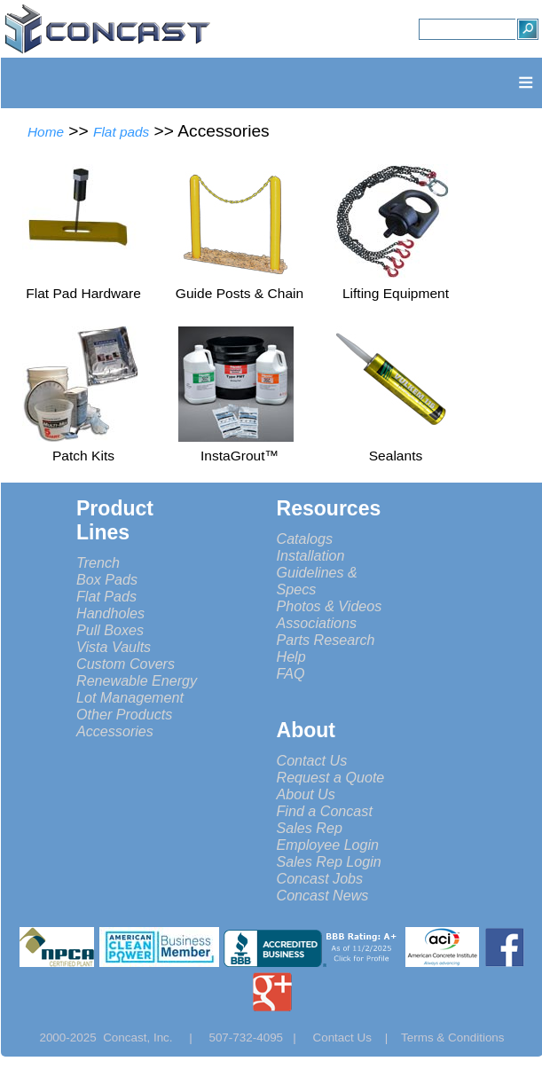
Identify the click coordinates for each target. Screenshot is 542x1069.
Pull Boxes (110, 630)
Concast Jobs (320, 878)
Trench (98, 562)
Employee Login (328, 845)
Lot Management (130, 697)
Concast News (323, 895)
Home (45, 131)
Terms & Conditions (453, 1037)
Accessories (114, 731)
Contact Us (312, 760)
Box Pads (106, 579)
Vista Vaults (113, 647)
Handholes (110, 613)
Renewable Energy (136, 680)
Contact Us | (356, 1037)
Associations (317, 623)
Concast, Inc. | (152, 1037)
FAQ (291, 673)
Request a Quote (331, 777)
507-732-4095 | (258, 1037)
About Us (306, 794)
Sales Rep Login (329, 861)
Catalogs (305, 538)
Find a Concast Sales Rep (325, 819)
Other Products (124, 714)
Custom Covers (125, 664)
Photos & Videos (329, 606)
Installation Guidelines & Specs (317, 572)
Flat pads (121, 131)
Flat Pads (106, 596)
